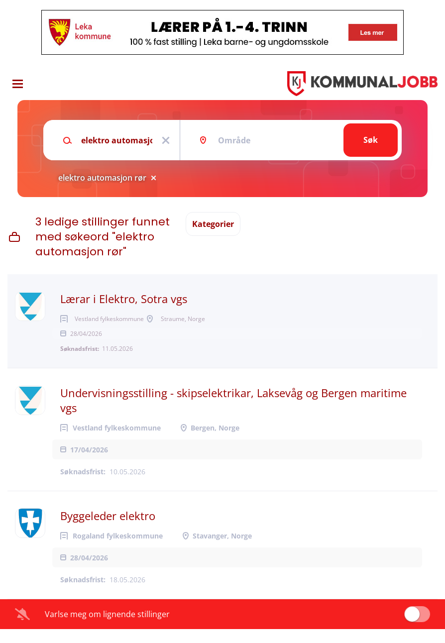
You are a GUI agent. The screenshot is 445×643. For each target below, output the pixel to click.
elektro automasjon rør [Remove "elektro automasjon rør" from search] (102, 177)
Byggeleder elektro (107, 529)
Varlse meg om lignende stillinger (107, 628)
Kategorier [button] (213, 223)
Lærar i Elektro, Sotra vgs (123, 298)
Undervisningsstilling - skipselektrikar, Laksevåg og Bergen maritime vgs (233, 414)
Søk (370, 139)
